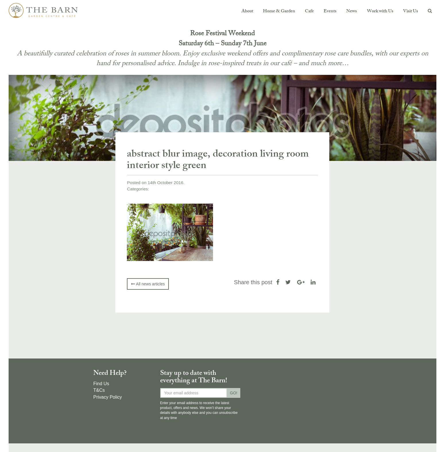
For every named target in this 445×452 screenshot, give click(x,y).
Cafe (309, 11)
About (247, 11)
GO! (233, 393)
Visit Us (410, 11)
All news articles (148, 284)
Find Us (101, 383)
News (351, 11)
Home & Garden (279, 11)
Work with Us (380, 11)
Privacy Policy (107, 397)
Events (330, 11)
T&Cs (99, 390)
